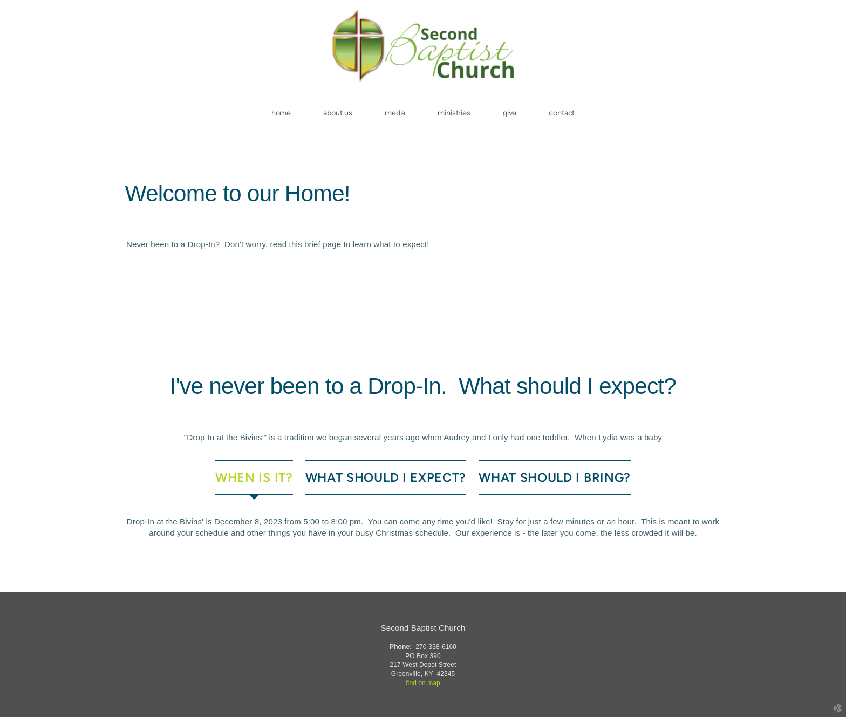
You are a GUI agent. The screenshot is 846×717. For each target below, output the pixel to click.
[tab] (254, 477)
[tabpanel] (423, 527)
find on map (423, 683)
